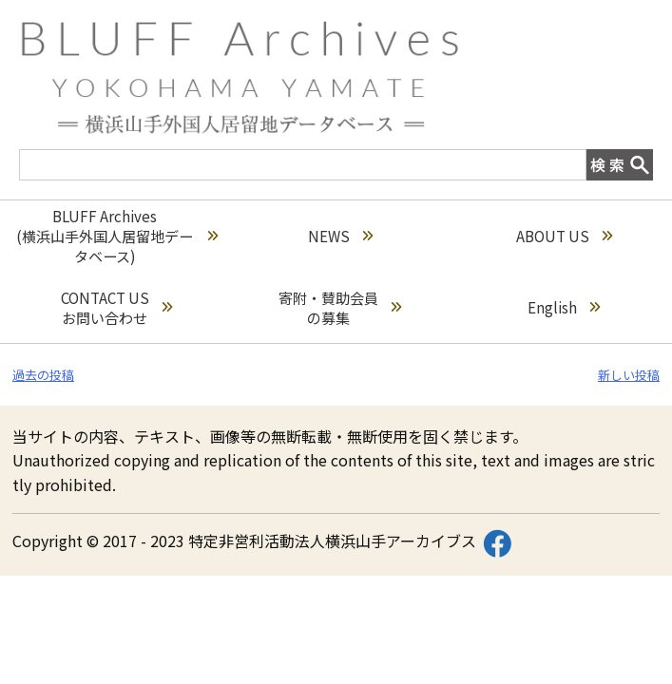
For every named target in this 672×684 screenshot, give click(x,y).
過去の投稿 (43, 375)
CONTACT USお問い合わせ (116, 308)
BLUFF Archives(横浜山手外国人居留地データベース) (117, 236)
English (564, 307)
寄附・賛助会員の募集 (339, 308)
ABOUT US (564, 236)
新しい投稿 (629, 375)
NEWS (340, 236)
